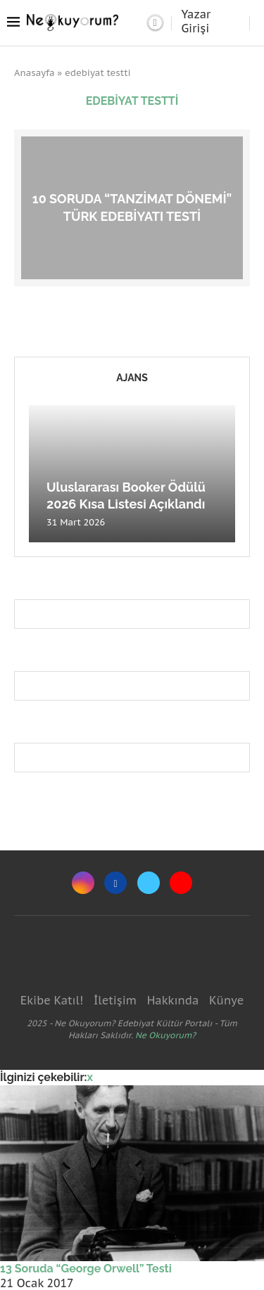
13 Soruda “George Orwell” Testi (86, 1268)
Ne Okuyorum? (165, 1035)
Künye (226, 1000)
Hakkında (173, 1000)
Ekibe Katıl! (51, 1000)
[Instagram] (83, 882)
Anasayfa (34, 73)
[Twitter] (148, 882)
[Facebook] (115, 882)
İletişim (115, 1000)
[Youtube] (181, 882)
